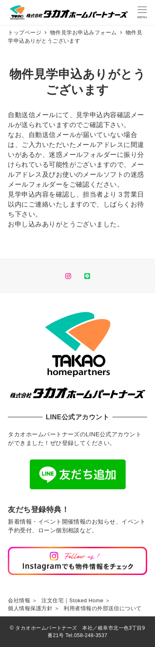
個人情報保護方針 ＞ (34, 608)
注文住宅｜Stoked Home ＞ (76, 600)
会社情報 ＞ (22, 600)
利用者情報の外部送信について (103, 608)
